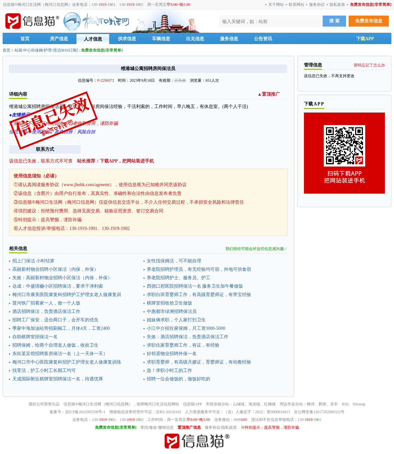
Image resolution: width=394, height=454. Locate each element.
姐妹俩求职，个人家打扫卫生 (176, 319)
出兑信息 (195, 38)
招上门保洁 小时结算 (33, 260)
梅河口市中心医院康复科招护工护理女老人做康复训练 (66, 362)
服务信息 (229, 38)
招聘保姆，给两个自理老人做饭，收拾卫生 (55, 345)
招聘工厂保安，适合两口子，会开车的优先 (55, 319)
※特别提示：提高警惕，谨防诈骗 (270, 427)
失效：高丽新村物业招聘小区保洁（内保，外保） (62, 277)
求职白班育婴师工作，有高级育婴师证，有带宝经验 (199, 294)
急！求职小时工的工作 (169, 370)
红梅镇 (270, 404)
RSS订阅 (69, 50)
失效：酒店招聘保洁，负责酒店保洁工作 (187, 336)
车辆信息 (161, 38)
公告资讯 (263, 38)
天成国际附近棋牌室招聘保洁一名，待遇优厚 (57, 378)
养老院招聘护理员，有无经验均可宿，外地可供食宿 (199, 269)
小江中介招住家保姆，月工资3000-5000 (186, 328)
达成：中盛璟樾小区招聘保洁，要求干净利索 (57, 286)
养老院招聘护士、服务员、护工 (178, 277)
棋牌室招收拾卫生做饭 (169, 303)
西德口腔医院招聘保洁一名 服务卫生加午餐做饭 (195, 286)
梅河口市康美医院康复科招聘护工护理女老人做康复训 (66, 294)
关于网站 (276, 4)
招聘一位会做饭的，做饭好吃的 (178, 378)
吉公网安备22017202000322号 (319, 412)
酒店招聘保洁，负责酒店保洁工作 (46, 311)
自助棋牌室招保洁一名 (35, 336)
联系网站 (296, 4)
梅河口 (150, 404)
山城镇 (239, 404)
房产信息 (59, 38)
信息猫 (69, 404)
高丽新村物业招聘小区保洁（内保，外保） (55, 269)
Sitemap (359, 404)
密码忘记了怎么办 (369, 65)
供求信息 (127, 38)
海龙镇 (254, 404)
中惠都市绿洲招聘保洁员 (172, 311)
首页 (24, 38)
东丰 (334, 404)
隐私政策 (337, 4)
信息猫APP (192, 404)
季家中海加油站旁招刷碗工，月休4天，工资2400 (61, 328)
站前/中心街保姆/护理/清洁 (38, 50)
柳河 (311, 404)
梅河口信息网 (117, 404)
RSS (345, 404)
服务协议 (317, 4)
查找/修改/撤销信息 (157, 427)
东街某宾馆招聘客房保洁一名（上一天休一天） (60, 353)
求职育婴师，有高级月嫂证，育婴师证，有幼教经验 (199, 362)
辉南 (322, 404)
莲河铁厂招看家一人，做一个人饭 (46, 303)
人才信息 (93, 39)
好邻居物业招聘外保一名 (172, 353)
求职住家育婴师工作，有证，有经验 (183, 345)
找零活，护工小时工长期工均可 (44, 370)
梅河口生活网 (89, 404)
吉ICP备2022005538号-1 (85, 412)
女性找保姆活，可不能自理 (174, 260)
